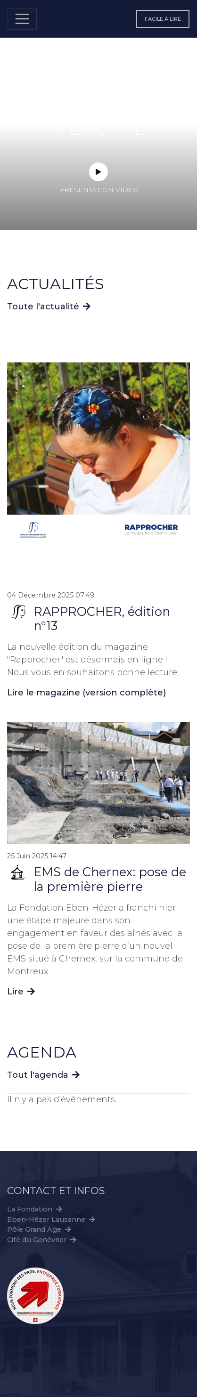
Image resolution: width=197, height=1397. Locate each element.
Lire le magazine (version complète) (86, 692)
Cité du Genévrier (36, 1239)
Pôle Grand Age (34, 1229)
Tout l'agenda (37, 1075)
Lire (21, 991)
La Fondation (29, 1209)
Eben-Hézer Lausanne (46, 1219)
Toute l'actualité (43, 306)
